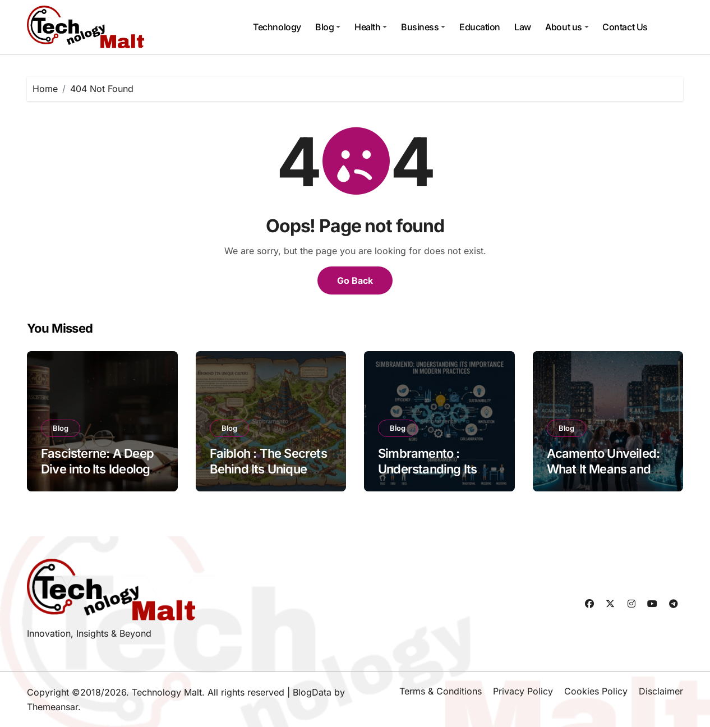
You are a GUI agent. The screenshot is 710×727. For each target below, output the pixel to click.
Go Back (355, 280)
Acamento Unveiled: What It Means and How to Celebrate (603, 469)
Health (370, 27)
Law (522, 27)
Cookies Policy (596, 691)
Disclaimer (661, 691)
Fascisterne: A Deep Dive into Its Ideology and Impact (99, 469)
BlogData (312, 692)
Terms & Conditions (440, 691)
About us (566, 27)
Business (423, 27)
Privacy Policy (523, 691)
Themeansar (52, 706)
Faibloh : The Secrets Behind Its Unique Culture (268, 469)
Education (479, 27)
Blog (327, 27)
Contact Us (624, 27)
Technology (277, 27)
